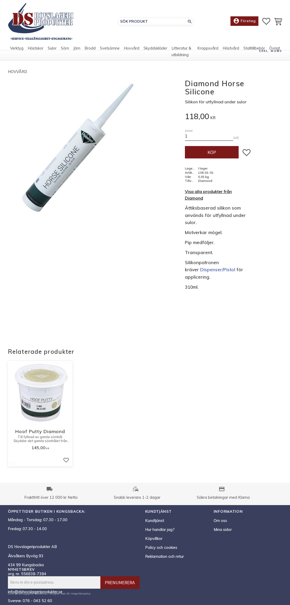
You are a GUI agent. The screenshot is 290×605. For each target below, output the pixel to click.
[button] (266, 21)
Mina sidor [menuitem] (223, 529)
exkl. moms (270, 51)
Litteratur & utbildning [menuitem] (181, 51)
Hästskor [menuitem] (35, 48)
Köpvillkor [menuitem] (154, 538)
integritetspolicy (80, 593)
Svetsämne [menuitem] (110, 48)
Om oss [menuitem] (220, 520)
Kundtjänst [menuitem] (154, 520)
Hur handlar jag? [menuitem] (160, 529)
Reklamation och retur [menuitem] (164, 556)
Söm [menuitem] (65, 48)
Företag (244, 21)
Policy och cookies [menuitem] (161, 547)
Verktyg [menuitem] (16, 48)
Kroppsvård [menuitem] (207, 48)
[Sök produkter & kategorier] (153, 21)
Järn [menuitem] (76, 48)
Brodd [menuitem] (90, 48)
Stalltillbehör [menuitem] (254, 48)
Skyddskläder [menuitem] (155, 48)
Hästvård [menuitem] (231, 48)
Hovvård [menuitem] (131, 48)
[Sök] (190, 21)
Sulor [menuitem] (52, 48)
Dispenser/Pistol (217, 269)
